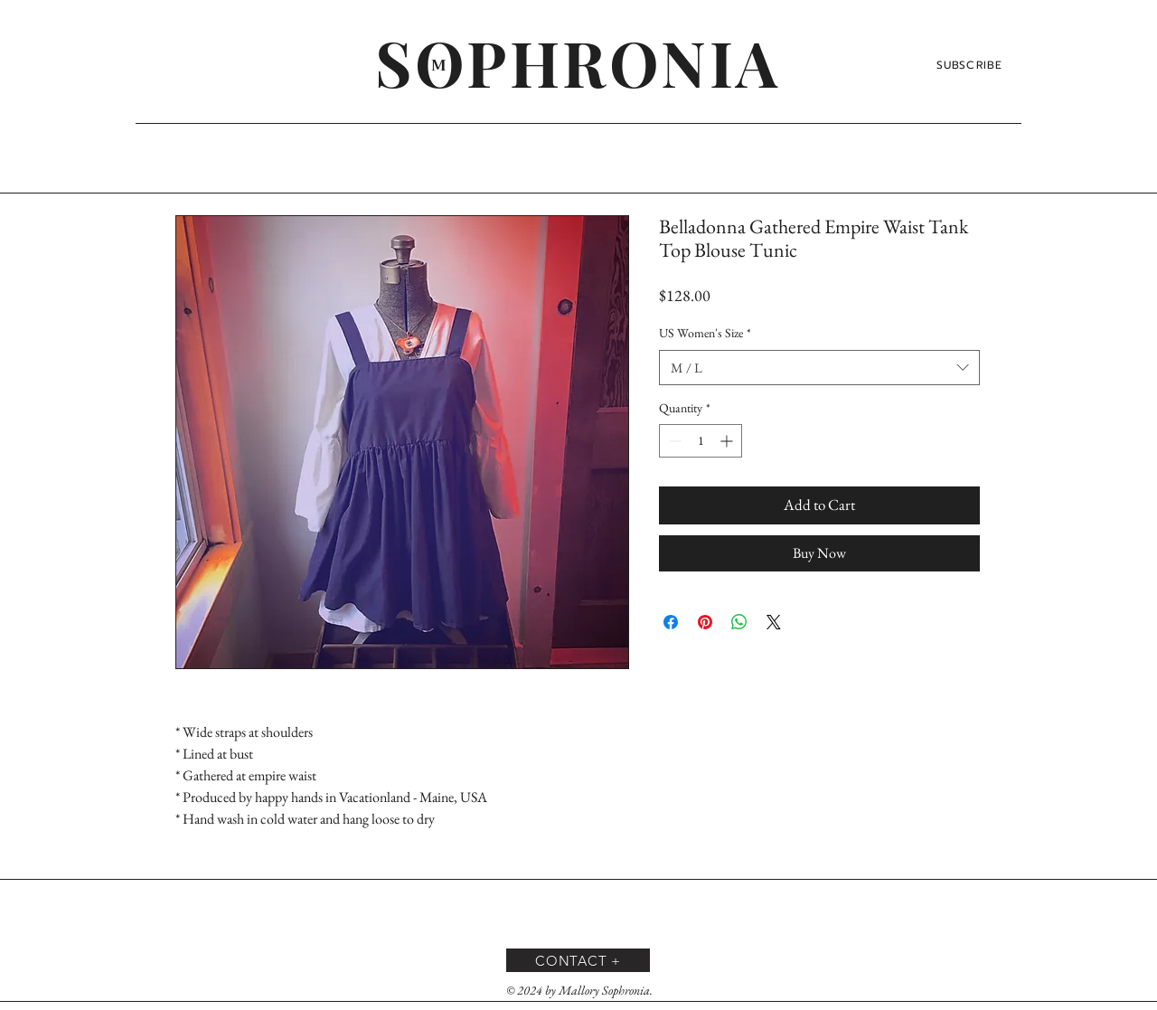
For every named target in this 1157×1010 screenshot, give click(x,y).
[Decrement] (673, 441)
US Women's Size (705, 333)
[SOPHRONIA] (578, 61)
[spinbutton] (700, 441)
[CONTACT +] (578, 960)
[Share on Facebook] (671, 622)
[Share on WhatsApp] (739, 622)
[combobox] (819, 367)
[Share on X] (774, 622)
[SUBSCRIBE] (971, 65)
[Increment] (728, 441)
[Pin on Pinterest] (705, 622)
